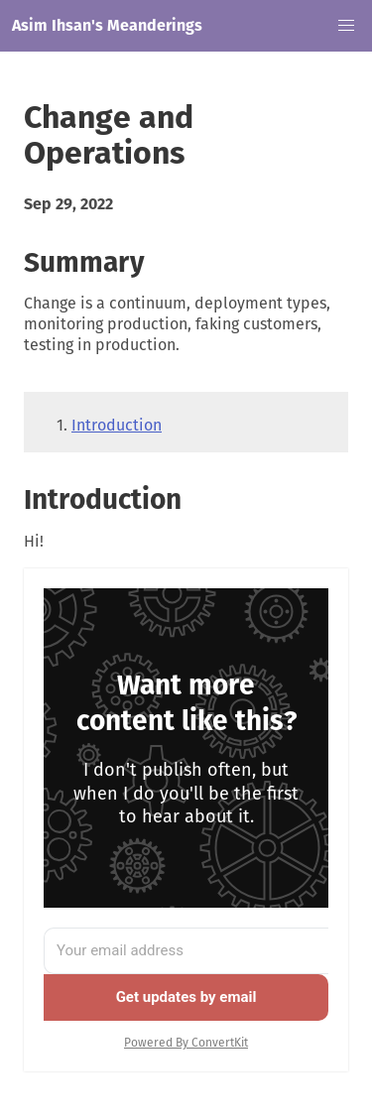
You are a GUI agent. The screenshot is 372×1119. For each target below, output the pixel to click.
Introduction (116, 425)
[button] (346, 26)
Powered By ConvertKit (186, 1043)
